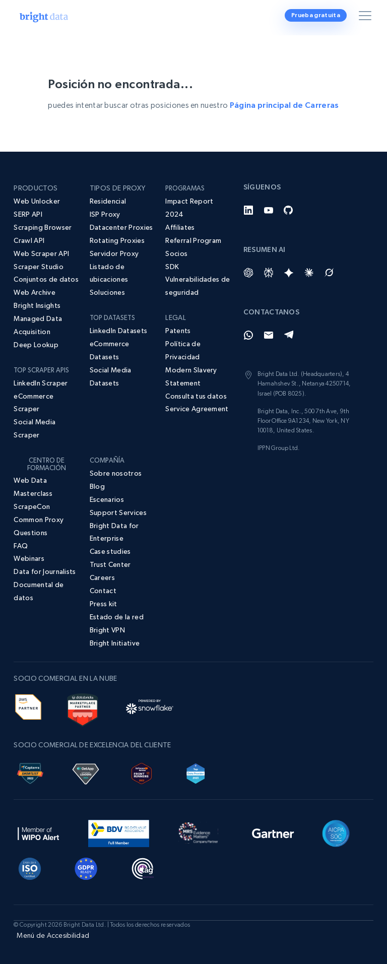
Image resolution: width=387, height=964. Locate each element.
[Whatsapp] (248, 335)
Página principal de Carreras (284, 104)
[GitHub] (289, 210)
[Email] (269, 335)
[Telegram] (289, 335)
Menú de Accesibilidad (53, 935)
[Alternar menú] (367, 17)
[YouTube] (269, 210)
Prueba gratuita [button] (315, 15)
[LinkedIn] (248, 210)
